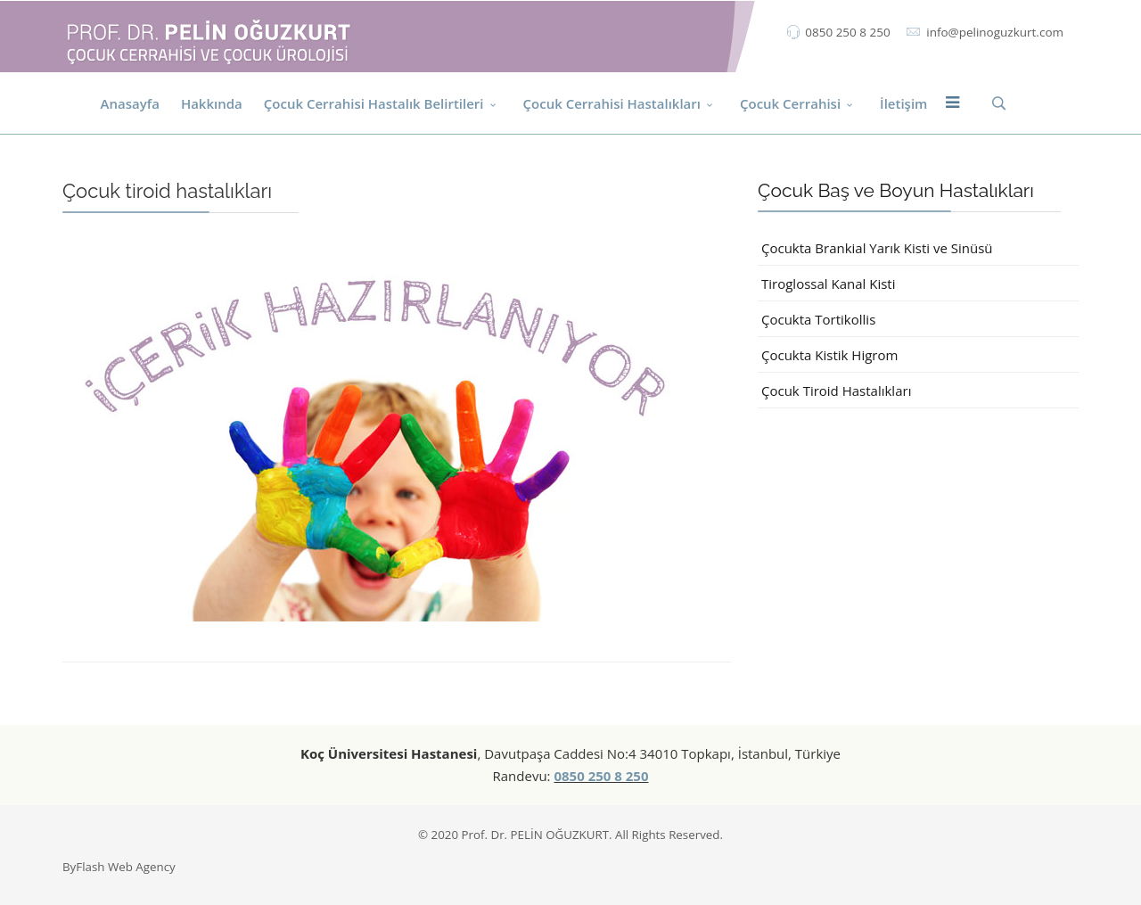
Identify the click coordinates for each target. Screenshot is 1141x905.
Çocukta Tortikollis (818, 319)
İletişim (903, 103)
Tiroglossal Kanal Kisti (828, 283)
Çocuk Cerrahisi (790, 103)
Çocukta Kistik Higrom (829, 355)
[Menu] (952, 103)
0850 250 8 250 (847, 32)
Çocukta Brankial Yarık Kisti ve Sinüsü (877, 248)
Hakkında (211, 103)
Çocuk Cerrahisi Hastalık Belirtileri (374, 103)
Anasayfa (130, 103)
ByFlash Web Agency (119, 867)
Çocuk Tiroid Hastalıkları (836, 390)
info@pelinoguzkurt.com (994, 32)
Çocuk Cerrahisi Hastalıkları (612, 103)
